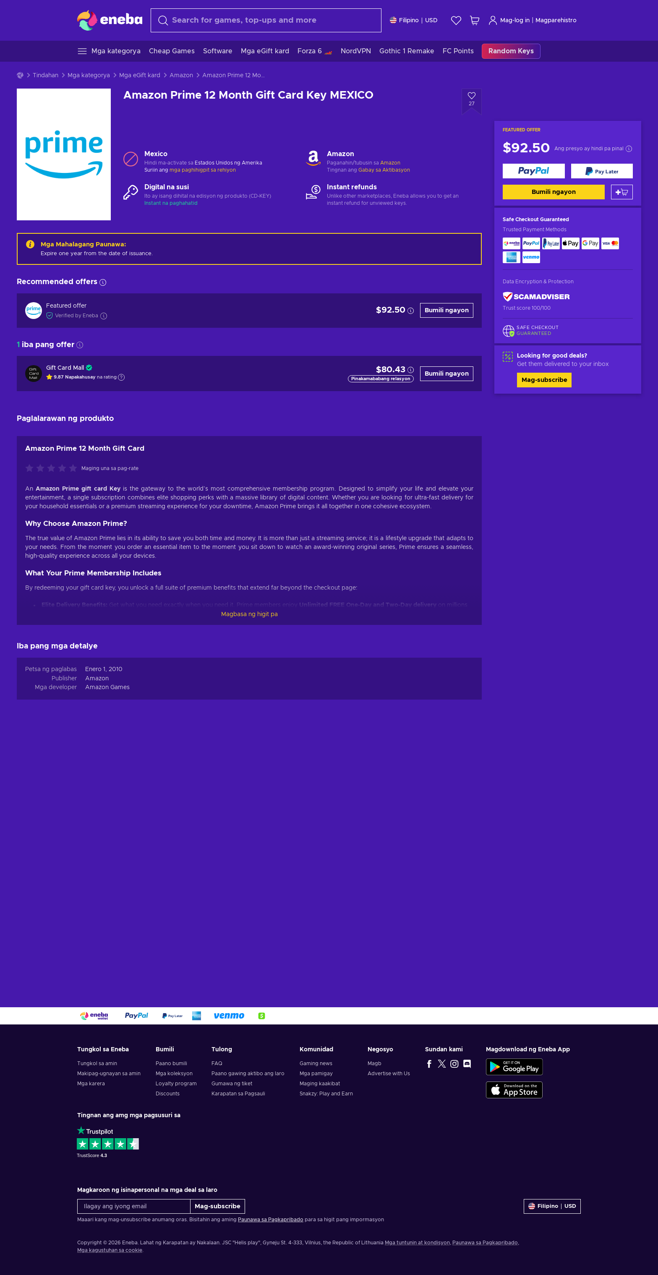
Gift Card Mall (65, 368)
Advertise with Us (389, 1073)
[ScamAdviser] (536, 297)
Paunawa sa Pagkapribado (270, 1219)
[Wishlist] (456, 20)
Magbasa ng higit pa (249, 863)
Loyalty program (176, 1083)
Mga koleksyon (174, 1073)
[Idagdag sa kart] (622, 192)
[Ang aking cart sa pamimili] (474, 20)
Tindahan (45, 75)
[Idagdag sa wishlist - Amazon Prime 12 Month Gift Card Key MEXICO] (472, 102)
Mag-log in (509, 20)
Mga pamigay (316, 1073)
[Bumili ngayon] (534, 171)
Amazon (181, 75)
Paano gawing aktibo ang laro (248, 1073)
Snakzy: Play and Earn (326, 1093)
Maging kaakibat (320, 1083)
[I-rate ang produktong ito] (53, 717)
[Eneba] (109, 20)
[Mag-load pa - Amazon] (313, 159)
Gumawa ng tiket (232, 1083)
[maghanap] (266, 20)
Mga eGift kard (139, 75)
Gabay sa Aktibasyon (384, 169)
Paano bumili (171, 1063)
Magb (374, 1063)
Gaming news (316, 1063)
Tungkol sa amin (97, 1063)
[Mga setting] (414, 20)
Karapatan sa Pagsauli (238, 1093)
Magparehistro (556, 21)
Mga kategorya (89, 75)
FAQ (217, 1063)
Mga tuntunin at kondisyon (417, 1242)
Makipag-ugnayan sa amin (109, 1073)
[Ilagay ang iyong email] (134, 1206)
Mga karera (91, 1083)
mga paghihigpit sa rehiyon (203, 169)
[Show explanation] (121, 377)
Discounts (168, 1093)
